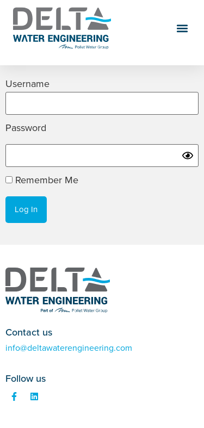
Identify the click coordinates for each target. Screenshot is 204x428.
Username (27, 84)
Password (25, 128)
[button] (182, 29)
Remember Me (41, 180)
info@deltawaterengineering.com (68, 348)
